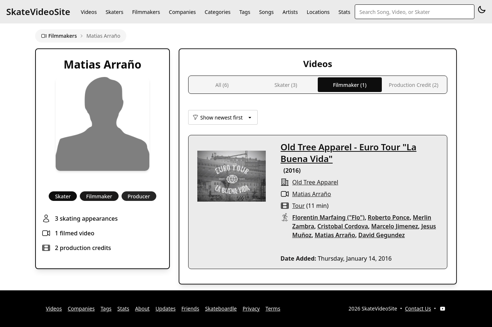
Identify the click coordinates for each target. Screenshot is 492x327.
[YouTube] (442, 308)
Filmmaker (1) (349, 84)
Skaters (114, 11)
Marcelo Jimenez (394, 226)
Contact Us (418, 308)
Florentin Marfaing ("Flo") (328, 217)
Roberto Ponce (389, 217)
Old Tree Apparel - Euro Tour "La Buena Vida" (348, 153)
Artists (290, 11)
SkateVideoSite (38, 11)
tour (298, 206)
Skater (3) (286, 84)
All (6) (221, 84)
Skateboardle (221, 308)
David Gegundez (381, 235)
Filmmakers (146, 11)
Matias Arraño (311, 194)
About (142, 308)
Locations (318, 11)
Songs (266, 11)
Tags (244, 11)
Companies (182, 11)
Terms (272, 308)
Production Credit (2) (413, 84)
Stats (344, 11)
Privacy (251, 308)
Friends (191, 308)
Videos (89, 11)
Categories (218, 11)
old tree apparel (315, 182)
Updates (166, 308)
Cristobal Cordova (342, 226)
